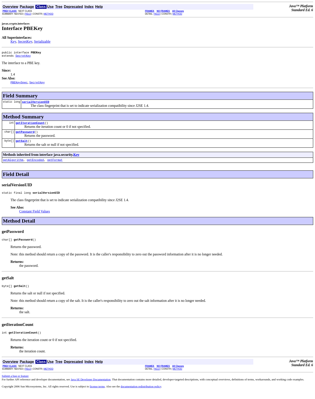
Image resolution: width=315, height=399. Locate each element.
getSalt (22, 145)
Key (13, 41)
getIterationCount (30, 125)
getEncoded (35, 164)
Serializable (42, 41)
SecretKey (25, 41)
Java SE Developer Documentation (90, 386)
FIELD (28, 14)
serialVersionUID (35, 104)
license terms (97, 393)
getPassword (25, 135)
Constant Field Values (34, 216)
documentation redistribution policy (141, 393)
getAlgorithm (13, 164)
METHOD (48, 14)
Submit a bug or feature (15, 383)
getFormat (55, 164)
